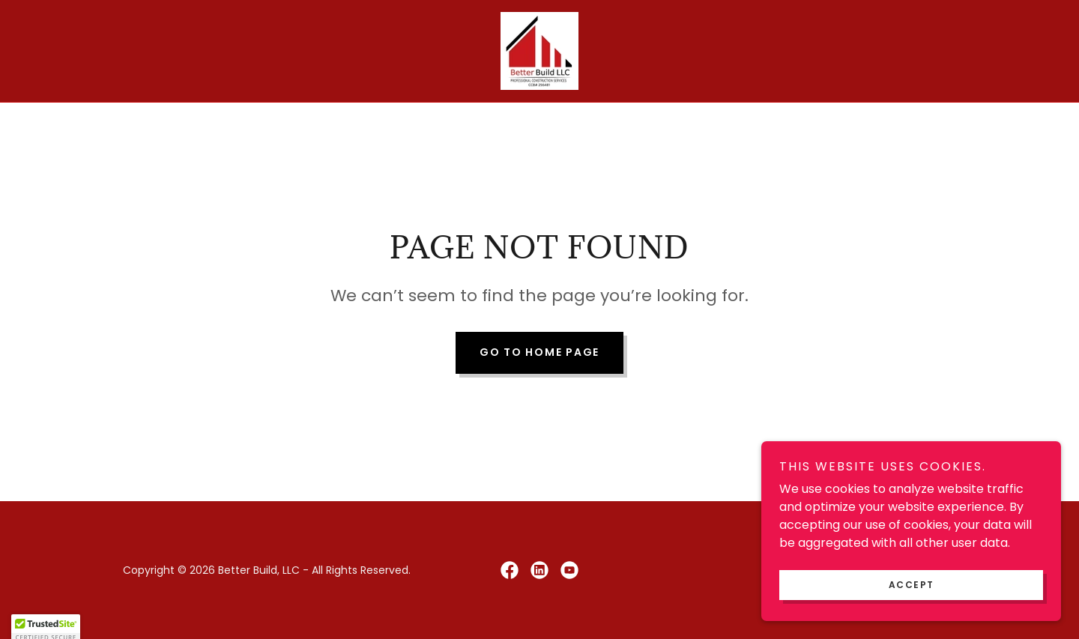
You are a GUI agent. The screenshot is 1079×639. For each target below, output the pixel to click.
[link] (539, 49)
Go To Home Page (539, 352)
